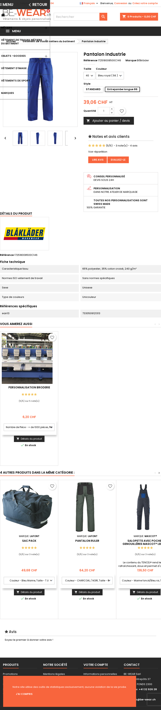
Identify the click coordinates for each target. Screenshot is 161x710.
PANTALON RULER (87, 541)
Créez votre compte (145, 3)
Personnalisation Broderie (87, 387)
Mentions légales (54, 674)
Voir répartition (97, 152)
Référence (90, 60)
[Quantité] (104, 111)
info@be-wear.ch (144, 699)
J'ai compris (24, 694)
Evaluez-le (118, 159)
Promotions (10, 674)
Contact (8, 3)
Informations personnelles (100, 674)
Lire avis (98, 159)
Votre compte (96, 664)
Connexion (120, 3)
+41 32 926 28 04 (43, 3)
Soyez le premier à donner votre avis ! (29, 640)
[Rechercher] (80, 17)
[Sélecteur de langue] (89, 3)
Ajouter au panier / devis (108, 120)
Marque (131, 60)
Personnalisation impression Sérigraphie (29, 389)
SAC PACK (29, 541)
